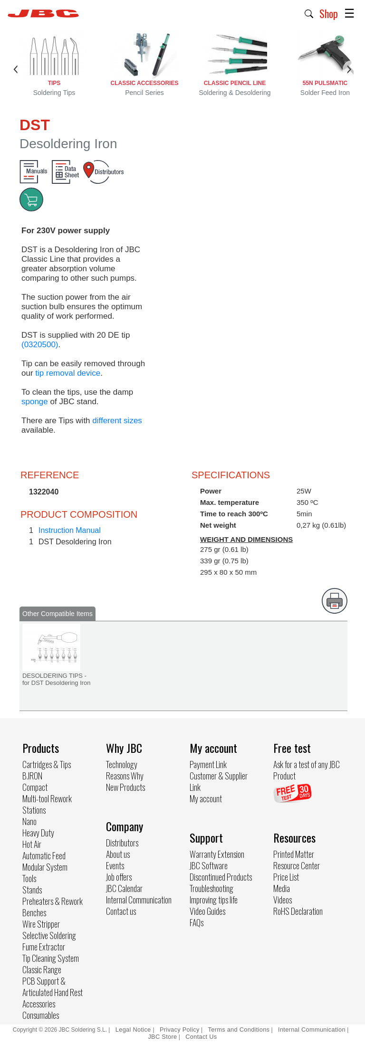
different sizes (117, 420)
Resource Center (296, 865)
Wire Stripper (41, 924)
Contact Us (201, 1036)
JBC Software (209, 865)
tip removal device (67, 373)
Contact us (121, 911)
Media (281, 888)
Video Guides (207, 911)
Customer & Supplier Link (219, 781)
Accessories (38, 1003)
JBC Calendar (124, 888)
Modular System (44, 867)
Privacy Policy (180, 1029)
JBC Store (162, 1036)
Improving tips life (214, 899)
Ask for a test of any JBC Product (306, 770)
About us (118, 854)
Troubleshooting (211, 888)
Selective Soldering (49, 935)
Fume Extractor (43, 946)
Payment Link (208, 764)
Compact (35, 787)
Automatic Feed (44, 855)
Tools (29, 878)
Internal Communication (139, 899)
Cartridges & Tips (46, 764)
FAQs (196, 922)
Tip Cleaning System (50, 958)
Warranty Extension (217, 854)
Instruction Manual (69, 530)
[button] (309, 12)
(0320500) (39, 344)
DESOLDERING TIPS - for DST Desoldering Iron (56, 679)
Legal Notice (134, 1029)
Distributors (122, 842)
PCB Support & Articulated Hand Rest (52, 986)
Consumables (40, 1015)
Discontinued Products (221, 877)
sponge (34, 401)
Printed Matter (293, 854)
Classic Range (41, 969)
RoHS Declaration (298, 911)
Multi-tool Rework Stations (47, 804)
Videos (282, 899)
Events (115, 865)
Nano (29, 821)
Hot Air (31, 844)
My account (206, 798)
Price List (286, 877)
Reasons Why (125, 775)
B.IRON (32, 775)
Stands (32, 889)
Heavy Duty (38, 832)
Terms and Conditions (239, 1029)
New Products (125, 787)
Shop (328, 13)
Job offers (119, 877)
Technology (121, 764)
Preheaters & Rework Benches (52, 907)
